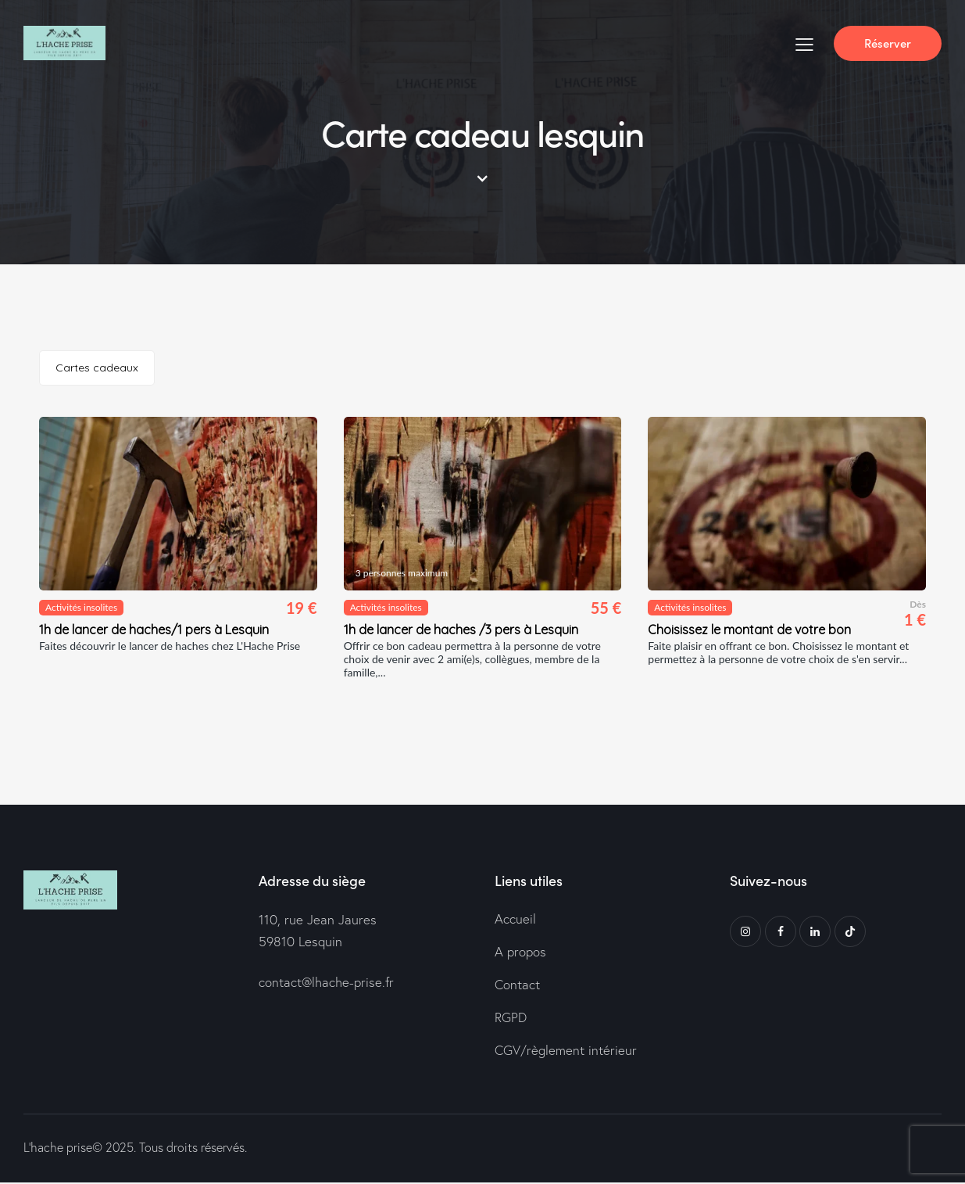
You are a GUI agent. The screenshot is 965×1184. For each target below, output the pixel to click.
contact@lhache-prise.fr (327, 983)
